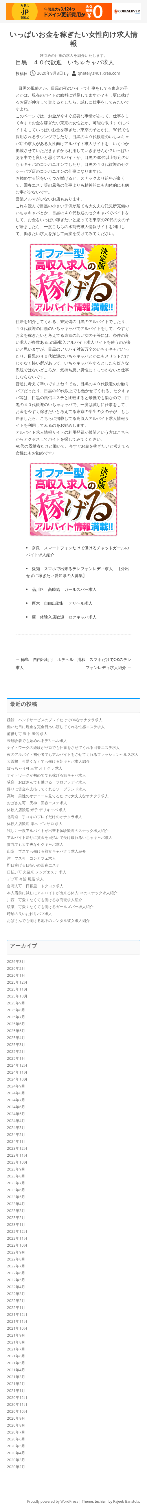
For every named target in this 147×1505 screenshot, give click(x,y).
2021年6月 (16, 1356)
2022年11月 (17, 1238)
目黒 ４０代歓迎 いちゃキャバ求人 (65, 62)
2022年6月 (16, 1272)
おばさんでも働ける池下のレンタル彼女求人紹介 (48, 920)
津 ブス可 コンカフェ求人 (31, 858)
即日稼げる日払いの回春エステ (33, 865)
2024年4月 (16, 1120)
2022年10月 (17, 1245)
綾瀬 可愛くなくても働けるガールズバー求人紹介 (50, 906)
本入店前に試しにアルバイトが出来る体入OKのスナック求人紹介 (62, 892)
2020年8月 (16, 1425)
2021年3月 (16, 1376)
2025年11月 (17, 989)
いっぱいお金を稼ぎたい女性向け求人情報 (73, 39)
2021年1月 (16, 1390)
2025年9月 (16, 1003)
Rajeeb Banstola (126, 1501)
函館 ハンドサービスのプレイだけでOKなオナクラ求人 (54, 719)
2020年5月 (16, 1445)
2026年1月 (16, 975)
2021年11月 (17, 1321)
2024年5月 (16, 1113)
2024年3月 (16, 1127)
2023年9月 (16, 1169)
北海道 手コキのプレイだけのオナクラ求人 (44, 816)
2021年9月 (16, 1335)
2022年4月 (16, 1286)
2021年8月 (16, 1342)
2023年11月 (17, 1155)
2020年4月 (16, 1452)
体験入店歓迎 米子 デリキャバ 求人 (36, 809)
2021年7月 (16, 1349)
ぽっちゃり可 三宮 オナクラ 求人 (35, 768)
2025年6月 (16, 1023)
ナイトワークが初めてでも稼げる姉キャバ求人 (46, 775)
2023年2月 (16, 1217)
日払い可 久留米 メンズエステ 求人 (36, 872)
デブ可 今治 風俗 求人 (25, 879)
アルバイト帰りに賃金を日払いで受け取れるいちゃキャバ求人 (59, 837)
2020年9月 (16, 1418)
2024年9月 (16, 1086)
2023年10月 (17, 1162)
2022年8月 (16, 1259)
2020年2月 (16, 1466)
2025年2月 (16, 1051)
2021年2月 (16, 1383)
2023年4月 (16, 1203)
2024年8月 (16, 1093)
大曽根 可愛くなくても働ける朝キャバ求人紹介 (48, 761)
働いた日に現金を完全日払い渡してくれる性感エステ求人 (56, 726)
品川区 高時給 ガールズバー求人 (64, 589)
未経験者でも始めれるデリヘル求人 (37, 740)
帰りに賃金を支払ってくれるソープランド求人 (46, 789)
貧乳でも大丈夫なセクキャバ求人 (35, 844)
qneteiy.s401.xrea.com (99, 73)
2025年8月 (16, 1009)
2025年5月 (16, 1030)
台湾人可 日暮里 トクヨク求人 (35, 885)
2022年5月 (16, 1279)
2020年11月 (17, 1404)
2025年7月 (16, 1016)
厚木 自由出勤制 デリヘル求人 (62, 603)
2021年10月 (17, 1328)
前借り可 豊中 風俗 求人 (27, 733)
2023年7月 (16, 1182)
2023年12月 (17, 1148)
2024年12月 (17, 1065)
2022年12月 (17, 1231)
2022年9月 (16, 1252)
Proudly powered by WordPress (52, 1501)
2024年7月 (16, 1099)
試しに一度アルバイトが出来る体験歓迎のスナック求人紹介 (58, 830)
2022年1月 (16, 1307)
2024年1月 (16, 1141)
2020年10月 (17, 1411)
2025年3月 (16, 1044)
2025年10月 (17, 996)
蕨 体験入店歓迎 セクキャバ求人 (64, 617)
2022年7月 (16, 1266)
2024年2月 (16, 1134)
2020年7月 (16, 1432)
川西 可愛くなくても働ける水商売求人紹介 (44, 899)
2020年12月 (17, 1397)
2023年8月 (16, 1176)
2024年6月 (16, 1106)
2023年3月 (16, 1210)
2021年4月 (16, 1369)
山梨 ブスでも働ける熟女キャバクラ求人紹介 (46, 851)
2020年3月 (16, 1459)
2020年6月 (16, 1439)
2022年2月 (16, 1300)
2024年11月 (17, 1072)
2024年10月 (17, 1079)
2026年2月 (16, 968)
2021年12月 (17, 1314)
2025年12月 (17, 982)
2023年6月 (16, 1189)
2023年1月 (16, 1224)
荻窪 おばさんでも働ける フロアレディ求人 (46, 782)
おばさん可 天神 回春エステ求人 (37, 802)
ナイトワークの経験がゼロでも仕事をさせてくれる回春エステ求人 (63, 747)
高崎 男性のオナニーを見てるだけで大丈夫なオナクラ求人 (58, 795)
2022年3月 (16, 1293)
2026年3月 (16, 961)
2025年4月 (16, 1037)
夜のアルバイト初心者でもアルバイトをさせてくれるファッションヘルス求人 (73, 754)
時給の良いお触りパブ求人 (29, 913)
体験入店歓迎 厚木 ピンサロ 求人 (35, 823)
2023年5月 (16, 1196)
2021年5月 (16, 1362)
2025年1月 (16, 1058)
